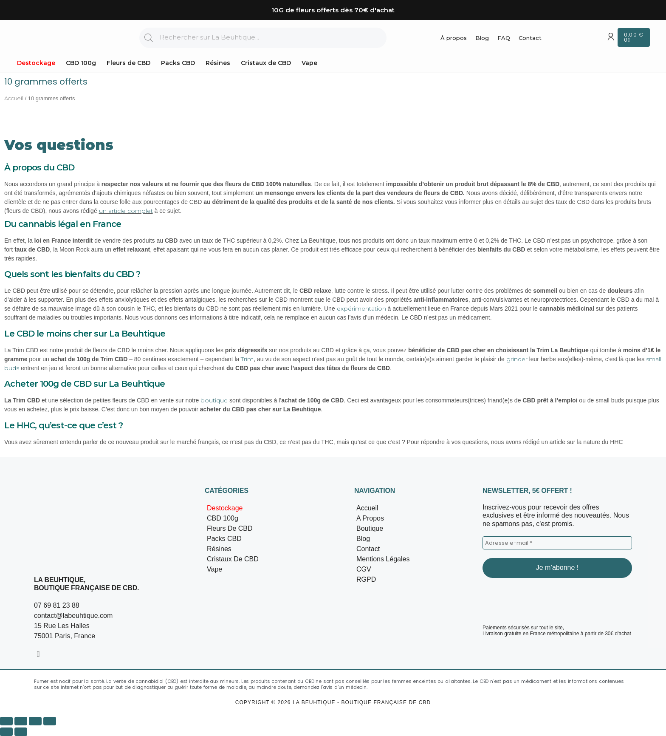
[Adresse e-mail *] (557, 543)
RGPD (366, 579)
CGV (363, 569)
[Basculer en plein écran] (20, 721)
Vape (309, 62)
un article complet (126, 211)
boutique (214, 400)
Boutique (369, 528)
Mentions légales (382, 559)
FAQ (503, 37)
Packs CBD (178, 62)
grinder (517, 359)
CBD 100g (81, 62)
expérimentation (361, 308)
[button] (269, 529)
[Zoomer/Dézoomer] (6, 721)
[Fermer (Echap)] (49, 721)
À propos (453, 37)
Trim (247, 359)
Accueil (13, 98)
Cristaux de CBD (266, 62)
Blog (482, 37)
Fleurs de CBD (128, 62)
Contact (530, 37)
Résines (218, 62)
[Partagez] (35, 721)
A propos (370, 518)
